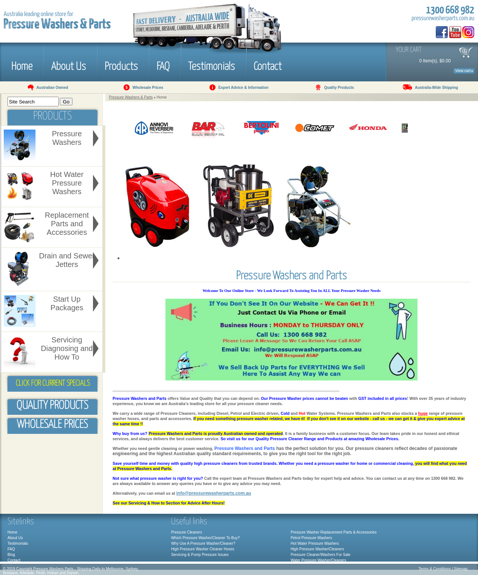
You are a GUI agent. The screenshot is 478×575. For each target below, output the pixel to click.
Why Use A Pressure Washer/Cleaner (202, 543)
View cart (464, 71)
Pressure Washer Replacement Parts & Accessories (333, 532)
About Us (68, 65)
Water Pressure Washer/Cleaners (318, 560)
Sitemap (461, 569)
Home (21, 65)
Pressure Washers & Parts (131, 97)
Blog (11, 555)
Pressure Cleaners (186, 532)
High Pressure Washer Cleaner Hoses (202, 549)
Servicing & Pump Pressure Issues (200, 555)
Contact (268, 65)
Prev (122, 128)
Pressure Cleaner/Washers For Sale (320, 555)
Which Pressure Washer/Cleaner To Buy (204, 538)
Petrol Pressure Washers (311, 538)
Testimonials (211, 65)
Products (121, 65)
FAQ (163, 65)
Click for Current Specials (53, 383)
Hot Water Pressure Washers (315, 543)
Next (417, 128)
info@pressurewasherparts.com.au (213, 493)
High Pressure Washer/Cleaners (317, 549)
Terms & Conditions (434, 569)
